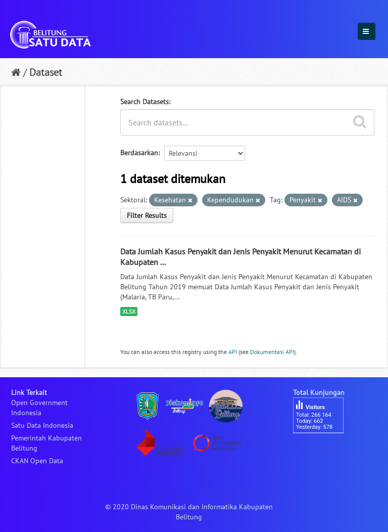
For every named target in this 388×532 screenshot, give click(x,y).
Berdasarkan (139, 152)
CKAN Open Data (37, 460)
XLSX (128, 311)
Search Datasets (144, 101)
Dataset (45, 72)
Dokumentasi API (272, 352)
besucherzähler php (323, 450)
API (232, 352)
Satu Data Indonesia (42, 425)
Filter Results (147, 215)
